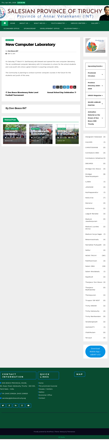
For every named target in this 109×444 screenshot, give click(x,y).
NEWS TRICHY (9, 40)
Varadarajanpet (91, 322)
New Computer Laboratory (30, 44)
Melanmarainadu (92, 239)
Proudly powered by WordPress (44, 431)
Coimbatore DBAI (92, 153)
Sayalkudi (89, 277)
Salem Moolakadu (92, 271)
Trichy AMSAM (91, 306)
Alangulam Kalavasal (93, 137)
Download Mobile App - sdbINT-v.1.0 (95, 351)
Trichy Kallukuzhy (92, 311)
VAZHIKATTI (90, 327)
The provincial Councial (47, 386)
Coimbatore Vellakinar (94, 158)
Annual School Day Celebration (61, 92)
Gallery (41, 392)
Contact (41, 398)
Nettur (87, 250)
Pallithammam (91, 261)
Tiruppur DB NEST (92, 300)
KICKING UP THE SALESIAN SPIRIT (66, 134)
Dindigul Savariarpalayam (91, 175)
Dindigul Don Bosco (93, 169)
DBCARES (89, 163)
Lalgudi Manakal (91, 214)
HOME (12, 23)
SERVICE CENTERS (78, 23)
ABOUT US (24, 23)
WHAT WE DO (40, 23)
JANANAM (89, 187)
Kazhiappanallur (91, 192)
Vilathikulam (90, 332)
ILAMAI (7, 128)
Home (40, 383)
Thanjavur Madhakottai (90, 289)
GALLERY (95, 23)
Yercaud (88, 338)
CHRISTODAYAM (91, 147)
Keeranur (89, 203)
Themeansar (71, 431)
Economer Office (45, 395)
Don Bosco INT (13, 51)
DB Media (61, 437)
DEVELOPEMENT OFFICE (50, 28)
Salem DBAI (90, 266)
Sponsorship (30, 28)
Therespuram (90, 295)
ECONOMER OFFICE (11, 28)
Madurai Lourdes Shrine (92, 228)
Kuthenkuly (89, 208)
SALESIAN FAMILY (71, 28)
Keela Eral (89, 198)
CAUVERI (88, 142)
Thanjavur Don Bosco (93, 282)
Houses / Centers (45, 389)
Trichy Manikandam (93, 316)
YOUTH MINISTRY (58, 23)
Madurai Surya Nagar (93, 234)
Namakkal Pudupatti (93, 245)
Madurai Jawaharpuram (91, 220)
